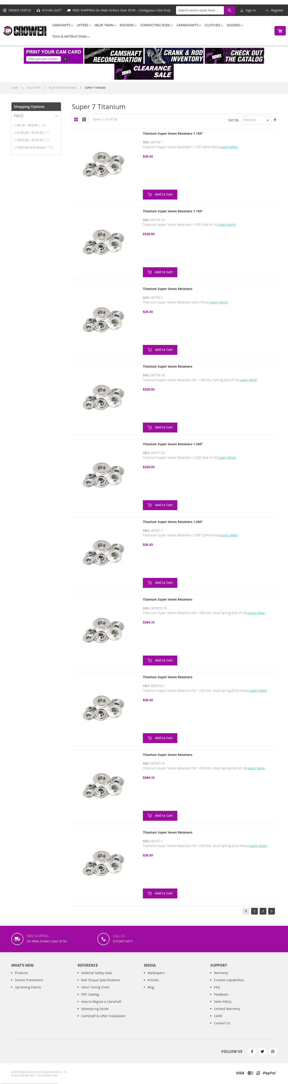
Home (15, 87)
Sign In (251, 10)
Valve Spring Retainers (63, 87)
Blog (151, 987)
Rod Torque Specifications (100, 980)
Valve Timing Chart (95, 987)
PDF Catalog (90, 994)
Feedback (221, 994)
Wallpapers (156, 973)
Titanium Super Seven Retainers (167, 289)
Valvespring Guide (95, 1009)
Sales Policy (222, 1001)
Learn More (229, 147)
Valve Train (33, 87)
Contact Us (222, 1023)
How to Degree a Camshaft (101, 1001)
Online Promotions (29, 980)
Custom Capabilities (229, 980)
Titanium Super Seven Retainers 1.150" (173, 133)
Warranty (221, 973)
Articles (153, 980)
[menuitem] (61, 25)
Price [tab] (19, 115)
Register (277, 10)
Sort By (233, 120)
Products (21, 973)
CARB (218, 1016)
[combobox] (205, 10)
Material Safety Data (96, 973)
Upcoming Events (28, 987)
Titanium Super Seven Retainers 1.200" (173, 444)
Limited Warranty (227, 1009)
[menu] (159, 30)
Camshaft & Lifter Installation (103, 1016)
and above (36, 147)
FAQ (217, 987)
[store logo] (24, 31)
